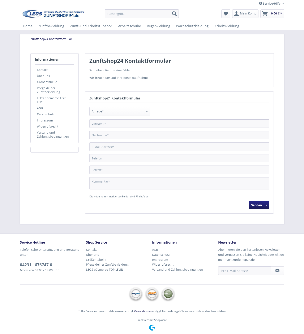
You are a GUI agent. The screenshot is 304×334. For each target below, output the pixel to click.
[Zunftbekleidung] (51, 26)
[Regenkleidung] (158, 26)
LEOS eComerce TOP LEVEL (51, 100)
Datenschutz (46, 114)
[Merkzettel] (225, 13)
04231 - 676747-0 (36, 264)
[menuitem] (142, 15)
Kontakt (42, 70)
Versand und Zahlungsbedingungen (53, 134)
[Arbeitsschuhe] (129, 26)
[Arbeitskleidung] (226, 26)
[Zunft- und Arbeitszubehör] (91, 26)
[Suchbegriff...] (142, 13)
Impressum (45, 120)
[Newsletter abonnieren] (277, 270)
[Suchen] (174, 13)
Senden (259, 204)
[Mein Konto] (245, 13)
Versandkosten (142, 311)
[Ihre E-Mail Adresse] (244, 270)
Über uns (43, 76)
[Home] (27, 26)
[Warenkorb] (272, 13)
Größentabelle (47, 82)
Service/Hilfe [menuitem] (270, 3)
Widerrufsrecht (47, 126)
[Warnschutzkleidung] (192, 26)
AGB (40, 108)
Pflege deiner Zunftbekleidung (48, 90)
